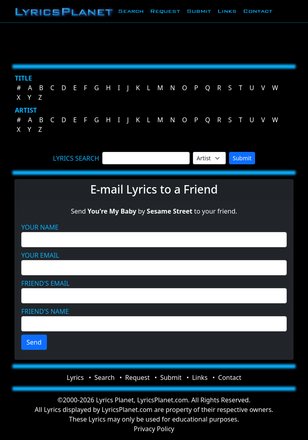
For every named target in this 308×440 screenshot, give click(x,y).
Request (165, 11)
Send (34, 342)
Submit (198, 11)
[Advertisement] (154, 42)
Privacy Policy (154, 428)
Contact (257, 11)
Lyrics (75, 377)
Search (131, 11)
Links (227, 11)
